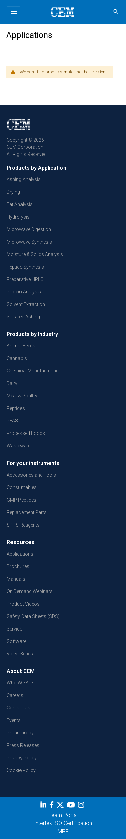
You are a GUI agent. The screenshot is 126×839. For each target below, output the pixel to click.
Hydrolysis (18, 217)
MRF (63, 831)
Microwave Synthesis (29, 242)
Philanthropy (20, 732)
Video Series (20, 653)
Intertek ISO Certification (63, 823)
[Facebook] (52, 806)
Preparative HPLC (25, 279)
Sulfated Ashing (23, 316)
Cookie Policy (21, 770)
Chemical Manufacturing (33, 370)
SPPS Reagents (23, 525)
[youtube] (72, 806)
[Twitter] (61, 806)
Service (14, 629)
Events (14, 720)
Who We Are (20, 683)
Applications (20, 554)
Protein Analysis (24, 292)
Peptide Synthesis (25, 267)
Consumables (22, 487)
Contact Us (18, 707)
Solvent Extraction (26, 304)
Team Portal (63, 815)
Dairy (12, 383)
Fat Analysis (20, 204)
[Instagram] (82, 806)
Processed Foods (26, 433)
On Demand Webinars (30, 591)
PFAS (12, 420)
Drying (13, 192)
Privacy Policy (22, 757)
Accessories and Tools (31, 475)
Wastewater (19, 445)
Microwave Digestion (29, 229)
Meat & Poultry (22, 395)
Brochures (18, 566)
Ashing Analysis (24, 179)
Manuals (16, 579)
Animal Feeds (21, 345)
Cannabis (17, 358)
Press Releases (23, 745)
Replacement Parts (27, 512)
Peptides (16, 408)
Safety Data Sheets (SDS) (33, 616)
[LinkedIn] (44, 806)
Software (16, 641)
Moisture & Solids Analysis (35, 254)
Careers (15, 695)
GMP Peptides (21, 500)
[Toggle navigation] (13, 12)
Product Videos (23, 604)
